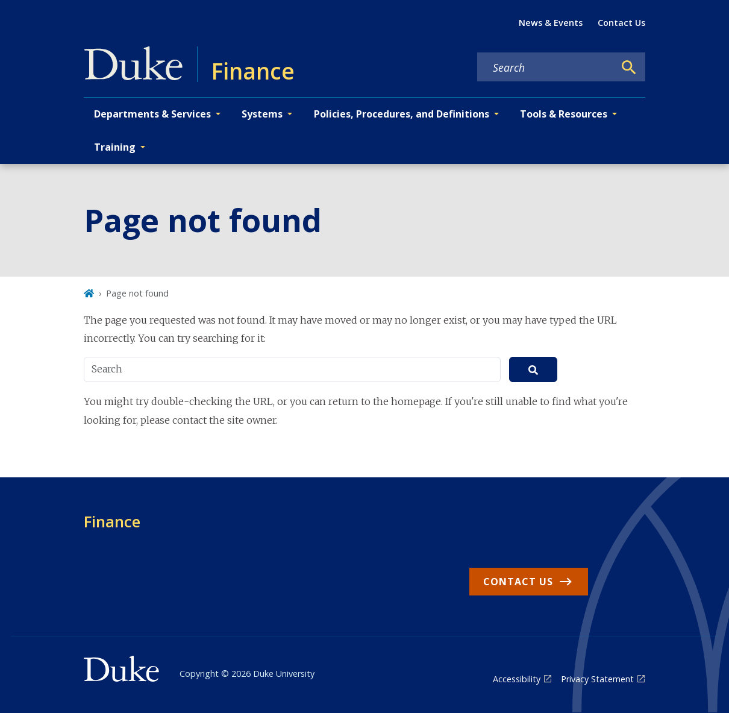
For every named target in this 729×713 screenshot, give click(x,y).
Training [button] (115, 147)
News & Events (551, 22)
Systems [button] (262, 114)
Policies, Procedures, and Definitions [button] (401, 114)
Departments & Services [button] (152, 114)
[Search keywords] (546, 67)
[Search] (629, 67)
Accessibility (516, 679)
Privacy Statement (597, 679)
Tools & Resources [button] (563, 114)
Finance (112, 521)
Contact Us (621, 22)
